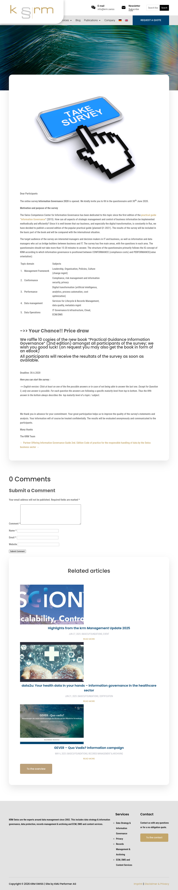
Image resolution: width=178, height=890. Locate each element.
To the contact (154, 837)
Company (109, 20)
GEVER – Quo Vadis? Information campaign (89, 748)
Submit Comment (17, 551)
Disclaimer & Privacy (156, 884)
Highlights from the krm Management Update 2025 (89, 628)
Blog (78, 20)
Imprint (138, 884)
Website (13, 544)
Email (12, 537)
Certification (106, 696)
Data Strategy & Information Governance (123, 828)
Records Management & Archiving (105, 753)
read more (89, 638)
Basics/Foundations (92, 634)
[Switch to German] (120, 21)
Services (64, 20)
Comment (14, 523)
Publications (91, 20)
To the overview (36, 768)
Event (106, 634)
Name (13, 530)
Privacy (119, 838)
